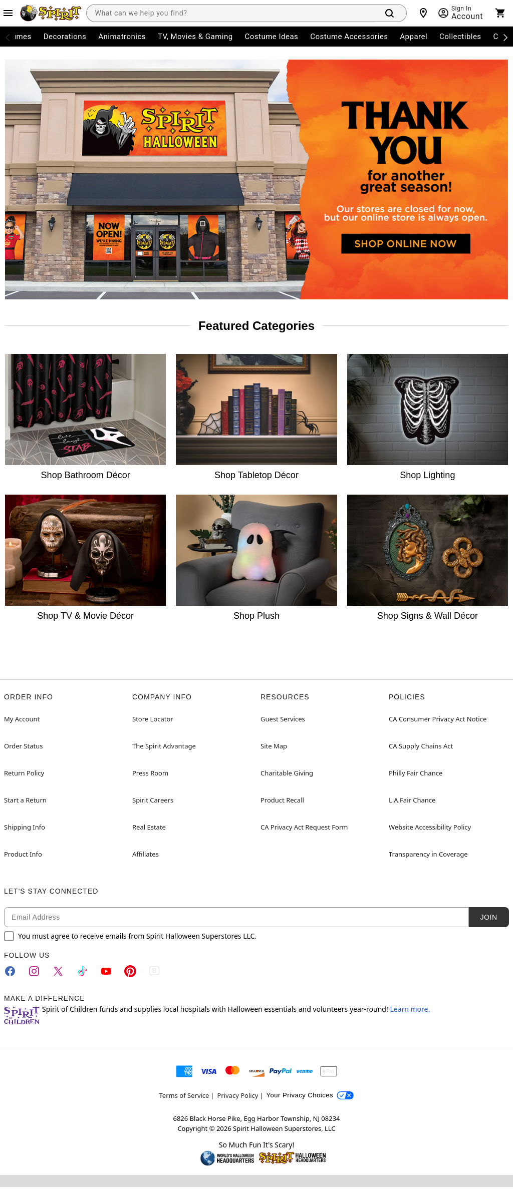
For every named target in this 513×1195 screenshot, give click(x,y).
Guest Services (283, 718)
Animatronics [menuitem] (122, 36)
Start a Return (25, 800)
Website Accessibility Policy (430, 827)
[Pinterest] (130, 971)
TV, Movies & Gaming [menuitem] (195, 36)
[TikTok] (82, 971)
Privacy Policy (237, 1095)
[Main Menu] (8, 13)
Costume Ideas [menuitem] (272, 36)
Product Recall (282, 800)
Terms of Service (184, 1095)
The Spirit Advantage (164, 745)
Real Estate (149, 827)
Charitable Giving (287, 772)
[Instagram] (34, 971)
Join (488, 917)
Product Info (23, 854)
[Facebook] (10, 971)
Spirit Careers (152, 800)
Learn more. (410, 1009)
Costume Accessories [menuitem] (349, 36)
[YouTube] (106, 971)
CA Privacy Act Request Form (304, 827)
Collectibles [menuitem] (460, 36)
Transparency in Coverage (428, 854)
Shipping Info (24, 827)
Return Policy (24, 772)
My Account (22, 718)
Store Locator (152, 718)
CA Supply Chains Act (421, 745)
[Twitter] (58, 971)
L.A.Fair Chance (412, 800)
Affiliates (145, 854)
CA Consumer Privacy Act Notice (437, 718)
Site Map (274, 745)
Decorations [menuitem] (65, 36)
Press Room (150, 772)
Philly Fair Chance (415, 772)
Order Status (23, 745)
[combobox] (230, 13)
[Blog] (154, 971)
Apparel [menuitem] (413, 36)
